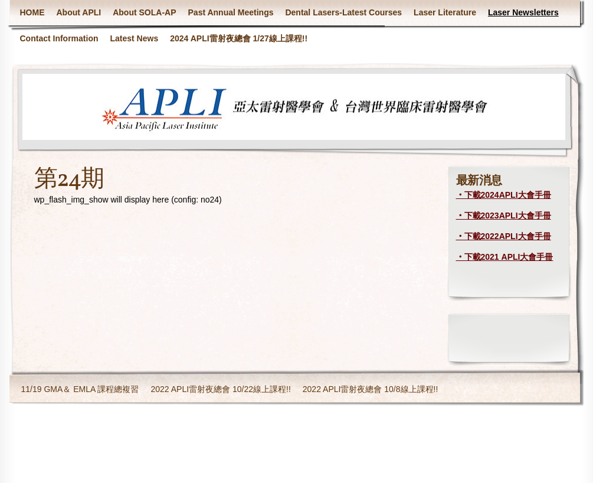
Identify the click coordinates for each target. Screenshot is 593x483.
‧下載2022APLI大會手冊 (503, 236)
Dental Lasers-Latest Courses (343, 12)
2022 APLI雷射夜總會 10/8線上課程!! (370, 389)
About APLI (79, 12)
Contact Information (59, 38)
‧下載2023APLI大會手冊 (503, 215)
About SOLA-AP (144, 12)
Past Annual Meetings (231, 12)
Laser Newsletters (523, 12)
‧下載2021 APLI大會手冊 (504, 257)
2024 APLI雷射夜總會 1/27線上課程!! (238, 38)
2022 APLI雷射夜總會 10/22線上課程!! (220, 389)
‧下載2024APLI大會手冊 (503, 195)
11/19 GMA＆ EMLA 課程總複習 (80, 389)
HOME (32, 12)
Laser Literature (445, 12)
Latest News (134, 38)
